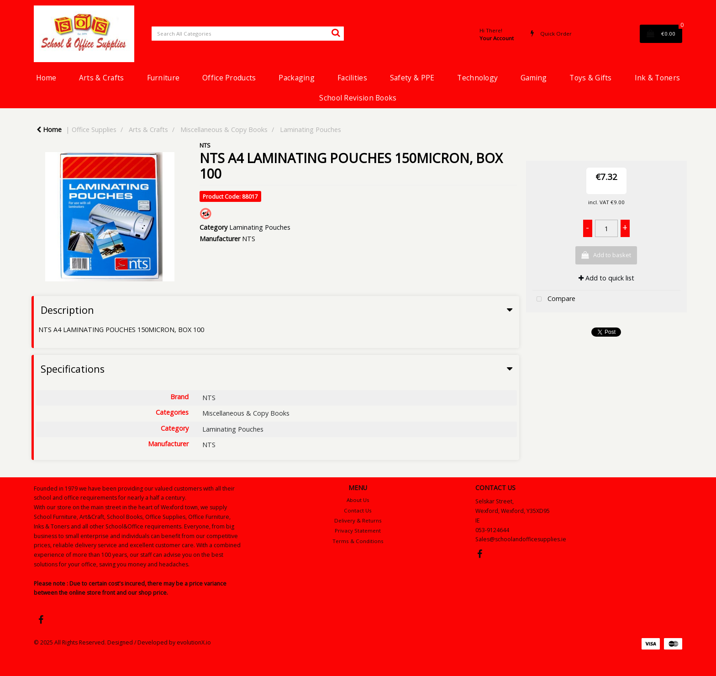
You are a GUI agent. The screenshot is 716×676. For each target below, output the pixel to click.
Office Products (229, 78)
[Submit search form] (335, 32)
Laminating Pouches (310, 129)
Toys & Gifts (590, 78)
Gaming (534, 78)
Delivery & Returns (358, 520)
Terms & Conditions (358, 541)
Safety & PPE (412, 78)
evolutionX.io (194, 642)
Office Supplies (94, 129)
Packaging (297, 78)
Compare (553, 299)
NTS (205, 145)
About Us (358, 499)
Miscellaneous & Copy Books (224, 129)
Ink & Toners (657, 78)
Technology (477, 78)
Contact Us (358, 510)
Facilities (352, 78)
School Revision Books (357, 98)
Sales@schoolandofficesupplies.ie (520, 539)
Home (46, 78)
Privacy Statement (358, 530)
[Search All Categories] (247, 33)
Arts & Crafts (101, 78)
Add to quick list (606, 278)
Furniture (163, 78)
